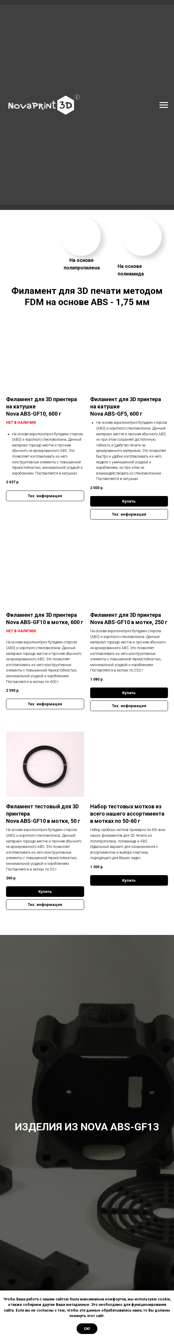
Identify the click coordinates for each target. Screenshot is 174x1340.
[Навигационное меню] (164, 105)
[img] (81, 236)
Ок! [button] (87, 1328)
